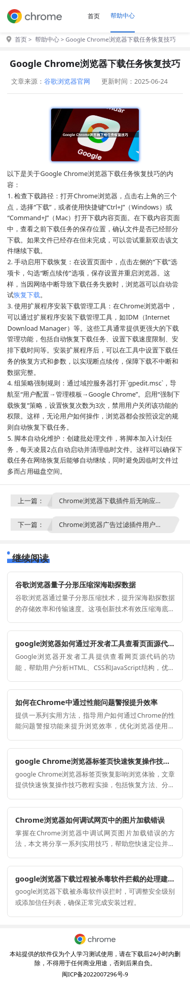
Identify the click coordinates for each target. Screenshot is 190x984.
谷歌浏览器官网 (67, 81)
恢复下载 (27, 294)
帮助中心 (122, 15)
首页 (94, 16)
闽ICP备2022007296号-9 (95, 974)
